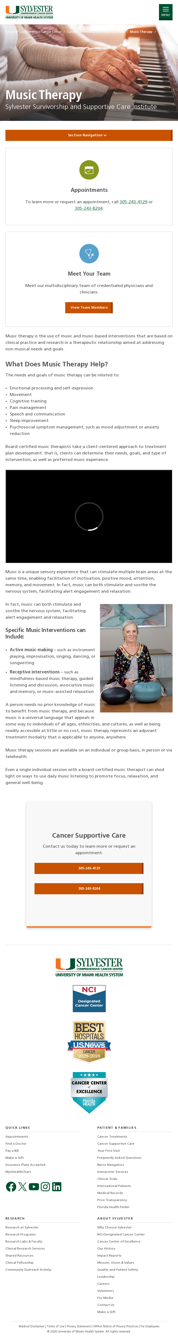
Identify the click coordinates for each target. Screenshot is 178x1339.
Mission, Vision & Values (115, 1262)
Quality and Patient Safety (117, 1270)
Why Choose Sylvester (114, 1227)
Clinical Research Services (25, 1248)
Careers (103, 1284)
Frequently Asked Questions (119, 1158)
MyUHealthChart (18, 1172)
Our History (106, 1248)
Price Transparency (112, 1200)
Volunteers (105, 1291)
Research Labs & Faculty (23, 1241)
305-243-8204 (88, 209)
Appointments (16, 1136)
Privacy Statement (79, 1326)
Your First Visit (108, 1151)
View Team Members (89, 307)
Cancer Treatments (112, 1136)
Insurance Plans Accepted (25, 1165)
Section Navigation (89, 135)
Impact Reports (109, 1255)
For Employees (149, 1326)
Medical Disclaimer (32, 1326)
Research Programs (20, 1234)
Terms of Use (56, 1326)
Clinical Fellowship (19, 1262)
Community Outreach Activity (28, 1270)
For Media (105, 1298)
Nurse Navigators (110, 1165)
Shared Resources (19, 1255)
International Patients (114, 1186)
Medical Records (110, 1193)
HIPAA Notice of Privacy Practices (116, 1326)
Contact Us (105, 1305)
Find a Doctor (16, 1144)
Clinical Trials (107, 1179)
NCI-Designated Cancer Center (121, 1234)
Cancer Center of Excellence (118, 1241)
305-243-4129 (133, 202)
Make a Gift (14, 1158)
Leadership (106, 1277)
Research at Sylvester (22, 1227)
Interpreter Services (112, 1172)
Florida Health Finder (113, 1207)
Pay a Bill (12, 1151)
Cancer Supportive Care (116, 1144)
